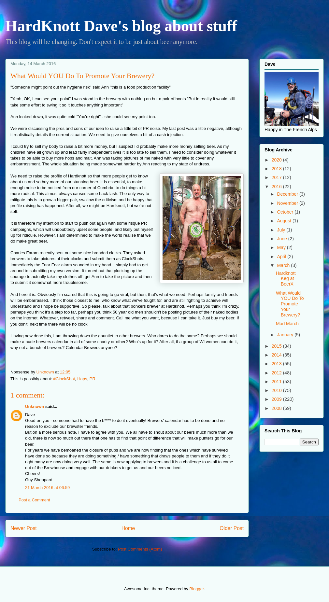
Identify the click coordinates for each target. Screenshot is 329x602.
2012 (277, 372)
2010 (277, 390)
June (282, 238)
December (288, 194)
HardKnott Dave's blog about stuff (121, 26)
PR (92, 378)
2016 (277, 186)
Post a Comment (34, 499)
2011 (277, 381)
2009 (277, 399)
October (285, 212)
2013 (277, 363)
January (285, 334)
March (284, 265)
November (288, 203)
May (282, 247)
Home (128, 528)
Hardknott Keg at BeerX (286, 279)
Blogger (196, 588)
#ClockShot (64, 378)
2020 (277, 159)
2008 (277, 408)
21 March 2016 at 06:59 (47, 487)
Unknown (34, 406)
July (281, 229)
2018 (277, 168)
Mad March (287, 323)
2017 (277, 177)
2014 (277, 354)
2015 (277, 346)
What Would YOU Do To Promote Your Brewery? (290, 303)
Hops (82, 378)
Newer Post (23, 528)
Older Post (232, 528)
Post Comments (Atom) (140, 549)
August (284, 220)
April (282, 256)
